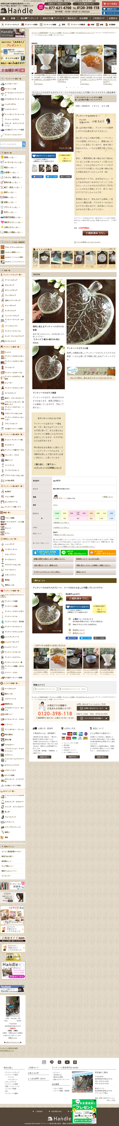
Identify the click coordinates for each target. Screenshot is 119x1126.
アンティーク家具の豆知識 (8, 1048)
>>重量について (107, 497)
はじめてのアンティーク (53, 18)
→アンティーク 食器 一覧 (12, 79)
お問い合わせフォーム (107, 1098)
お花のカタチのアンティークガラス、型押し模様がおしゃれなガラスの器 (68, 77)
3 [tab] (74, 87)
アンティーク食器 (68, 33)
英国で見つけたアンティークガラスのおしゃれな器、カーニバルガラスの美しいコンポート (91, 77)
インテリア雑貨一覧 (10, 683)
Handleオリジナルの (14, 257)
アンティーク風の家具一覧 (12, 434)
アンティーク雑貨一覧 (108, 249)
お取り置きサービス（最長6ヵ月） (46, 565)
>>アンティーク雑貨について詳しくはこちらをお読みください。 (74, 546)
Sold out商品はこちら (7, 1050)
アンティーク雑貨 (49, 24)
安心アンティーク (29, 18)
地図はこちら (12, 1038)
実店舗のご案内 (101, 1072)
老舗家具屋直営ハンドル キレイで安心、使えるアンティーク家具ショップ (17, 8)
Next (112, 661)
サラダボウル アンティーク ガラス (74, 689)
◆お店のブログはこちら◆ (12, 1042)
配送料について (79, 630)
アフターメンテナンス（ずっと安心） (47, 572)
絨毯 (101, 24)
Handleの (12, 252)
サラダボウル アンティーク (85, 33)
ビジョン (56, 1072)
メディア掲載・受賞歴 (61, 1091)
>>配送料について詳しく (61, 522)
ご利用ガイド (98, 18)
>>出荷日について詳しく (61, 527)
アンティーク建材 (11, 1093)
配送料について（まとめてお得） (88, 559)
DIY (6, 1091)
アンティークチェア (12, 24)
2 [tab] (70, 87)
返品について (81, 572)
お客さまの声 (33, 1073)
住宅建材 (112, 24)
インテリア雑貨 (10, 1089)
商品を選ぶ (8, 1068)
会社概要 (83, 18)
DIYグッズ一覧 (8, 791)
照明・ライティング (12, 1086)
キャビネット (13, 1079)
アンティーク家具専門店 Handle (65, 1068)
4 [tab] (77, 87)
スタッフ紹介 (58, 1088)
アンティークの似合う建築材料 (14, 242)
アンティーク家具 (31, 24)
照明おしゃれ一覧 (9, 539)
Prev (36, 661)
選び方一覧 (8, 153)
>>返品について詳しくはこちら (63, 535)
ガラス (55, 505)
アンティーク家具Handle (40, 33)
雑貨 (92, 24)
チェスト (11, 1077)
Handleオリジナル (14, 262)
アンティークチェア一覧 (12, 275)
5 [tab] (81, 87)
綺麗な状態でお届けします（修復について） (49, 559)
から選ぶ (8, 157)
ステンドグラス (10, 1082)
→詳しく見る (110, 1100)
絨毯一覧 (6, 512)
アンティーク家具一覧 (11, 347)
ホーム (4, 18)
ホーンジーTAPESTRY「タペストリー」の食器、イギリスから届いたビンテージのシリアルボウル (90, 674)
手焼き (14, 247)
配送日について (79, 633)
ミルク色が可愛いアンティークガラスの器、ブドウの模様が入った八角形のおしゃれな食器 (45, 77)
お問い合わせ (113, 18)
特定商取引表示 (56, 1111)
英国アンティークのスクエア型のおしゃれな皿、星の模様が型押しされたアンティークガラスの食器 (74, 674)
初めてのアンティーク (61, 1079)
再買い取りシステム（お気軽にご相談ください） (93, 565)
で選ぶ (11, 177)
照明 (63, 24)
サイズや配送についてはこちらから (88, 242)
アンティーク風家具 (78, 24)
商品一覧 (7, 270)
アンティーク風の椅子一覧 (12, 486)
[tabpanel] (68, 64)
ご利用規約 (39, 1111)
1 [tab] (67, 87)
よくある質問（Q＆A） (37, 1078)
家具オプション (9, 846)
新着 (13, 18)
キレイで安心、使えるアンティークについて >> (91, 378)
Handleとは (57, 1075)
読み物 (71, 18)
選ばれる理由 (58, 1077)
